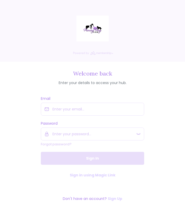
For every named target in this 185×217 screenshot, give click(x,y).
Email (45, 98)
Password (49, 123)
